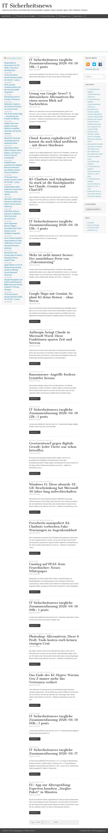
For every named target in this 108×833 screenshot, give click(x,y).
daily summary (33, 747)
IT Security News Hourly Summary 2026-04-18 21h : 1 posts (13, 77)
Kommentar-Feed (93, 227)
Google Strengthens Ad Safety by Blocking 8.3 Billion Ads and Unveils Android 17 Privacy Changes (13, 284)
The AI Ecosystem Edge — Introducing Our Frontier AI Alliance (13, 116)
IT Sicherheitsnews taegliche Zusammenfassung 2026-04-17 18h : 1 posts (93, 171)
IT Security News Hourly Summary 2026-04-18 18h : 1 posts (13, 179)
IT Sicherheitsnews (27, 5)
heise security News (37, 371)
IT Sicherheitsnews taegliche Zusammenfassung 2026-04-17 (53, 751)
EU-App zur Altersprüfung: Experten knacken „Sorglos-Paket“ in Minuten (50, 788)
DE (30, 90)
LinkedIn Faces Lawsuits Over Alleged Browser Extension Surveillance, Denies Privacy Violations (13, 167)
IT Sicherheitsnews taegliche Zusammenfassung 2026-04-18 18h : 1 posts (53, 63)
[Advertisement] (54, 37)
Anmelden (90, 223)
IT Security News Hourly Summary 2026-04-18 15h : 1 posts (13, 296)
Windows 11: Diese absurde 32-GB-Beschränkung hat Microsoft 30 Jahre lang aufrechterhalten (53, 487)
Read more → (34, 82)
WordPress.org (92, 230)
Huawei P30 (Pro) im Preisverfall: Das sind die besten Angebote (94, 193)
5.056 (55, 822)
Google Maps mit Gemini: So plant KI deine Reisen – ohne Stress (51, 297)
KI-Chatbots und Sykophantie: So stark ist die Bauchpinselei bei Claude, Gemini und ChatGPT (52, 184)
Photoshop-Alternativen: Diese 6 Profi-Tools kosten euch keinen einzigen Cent (54, 640)
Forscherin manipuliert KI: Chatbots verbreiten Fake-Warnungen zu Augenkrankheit (53, 526)
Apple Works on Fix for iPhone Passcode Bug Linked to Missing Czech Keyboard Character (13, 270)
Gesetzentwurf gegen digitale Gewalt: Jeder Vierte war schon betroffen (52, 446)
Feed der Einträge (93, 225)
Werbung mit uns (64, 16)
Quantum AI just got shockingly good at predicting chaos (12, 140)
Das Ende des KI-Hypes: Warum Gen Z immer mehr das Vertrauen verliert (54, 678)
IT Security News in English (25, 16)
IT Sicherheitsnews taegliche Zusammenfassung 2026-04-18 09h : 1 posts (53, 606)
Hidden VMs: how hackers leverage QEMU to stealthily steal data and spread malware (12, 128)
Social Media (6, 16)
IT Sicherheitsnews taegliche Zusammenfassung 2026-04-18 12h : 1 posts (53, 413)
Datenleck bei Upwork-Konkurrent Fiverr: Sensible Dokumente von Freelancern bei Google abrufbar (94, 124)
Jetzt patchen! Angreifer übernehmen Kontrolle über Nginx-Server (95, 146)
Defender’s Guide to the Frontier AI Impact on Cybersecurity (13, 106)
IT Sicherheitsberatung (46, 16)
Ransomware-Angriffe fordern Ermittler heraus (52, 376)
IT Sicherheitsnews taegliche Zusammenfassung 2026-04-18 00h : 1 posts (53, 719)
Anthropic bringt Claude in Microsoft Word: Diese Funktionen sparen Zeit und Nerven (50, 337)
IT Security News (13, 58)
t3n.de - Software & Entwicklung (42, 90)
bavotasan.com (101, 830)
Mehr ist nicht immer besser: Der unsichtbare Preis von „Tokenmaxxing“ (51, 258)
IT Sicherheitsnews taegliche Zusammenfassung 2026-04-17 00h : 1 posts (93, 184)
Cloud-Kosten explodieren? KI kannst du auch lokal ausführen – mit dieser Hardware (53, 141)
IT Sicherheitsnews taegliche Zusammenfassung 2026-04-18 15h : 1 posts (53, 224)
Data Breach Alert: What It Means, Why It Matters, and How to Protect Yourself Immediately (13, 153)
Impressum (78, 16)
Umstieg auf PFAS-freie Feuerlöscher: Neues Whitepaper (47, 567)
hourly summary (34, 57)
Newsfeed (34, 561)
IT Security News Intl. (92, 69)
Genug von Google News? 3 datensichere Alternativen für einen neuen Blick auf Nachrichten (51, 99)
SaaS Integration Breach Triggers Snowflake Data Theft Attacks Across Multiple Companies (12, 228)
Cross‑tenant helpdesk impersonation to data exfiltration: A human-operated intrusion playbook (13, 243)
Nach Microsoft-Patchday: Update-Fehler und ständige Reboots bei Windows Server (94, 136)
